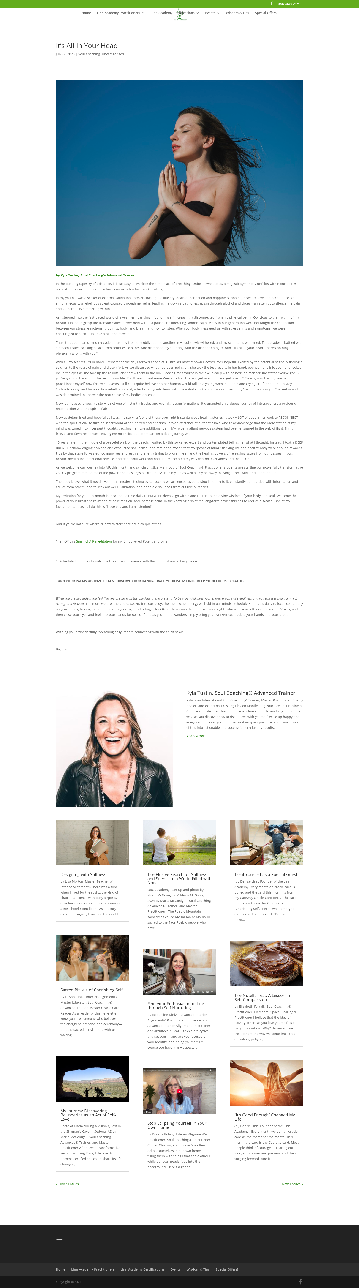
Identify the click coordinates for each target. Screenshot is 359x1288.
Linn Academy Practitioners (118, 13)
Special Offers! (266, 13)
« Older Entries (67, 1184)
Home (86, 13)
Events (210, 13)
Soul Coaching (89, 54)
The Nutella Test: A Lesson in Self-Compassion (262, 997)
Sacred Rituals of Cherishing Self (91, 990)
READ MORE (195, 736)
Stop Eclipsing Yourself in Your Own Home (176, 1125)
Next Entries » (292, 1184)
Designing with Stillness (83, 874)
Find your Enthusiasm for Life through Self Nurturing (175, 1005)
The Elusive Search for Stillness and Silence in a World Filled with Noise (179, 878)
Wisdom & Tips (237, 13)
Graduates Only (288, 3)
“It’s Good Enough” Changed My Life (264, 1117)
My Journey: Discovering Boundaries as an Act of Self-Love (88, 1115)
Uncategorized (113, 54)
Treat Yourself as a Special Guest (265, 874)
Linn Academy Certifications (173, 13)
